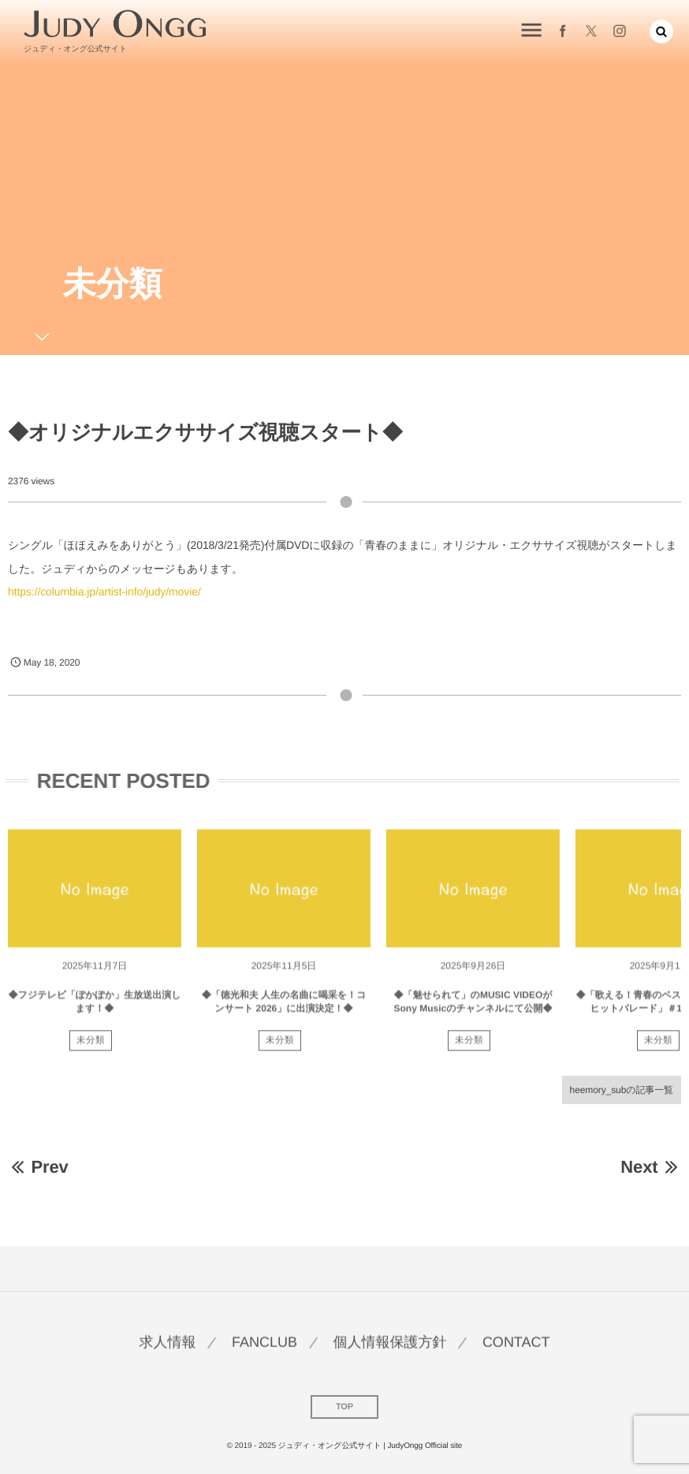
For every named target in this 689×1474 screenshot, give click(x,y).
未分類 (90, 1046)
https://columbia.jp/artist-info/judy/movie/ (104, 591)
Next (650, 1167)
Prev (38, 1167)
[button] (661, 30)
